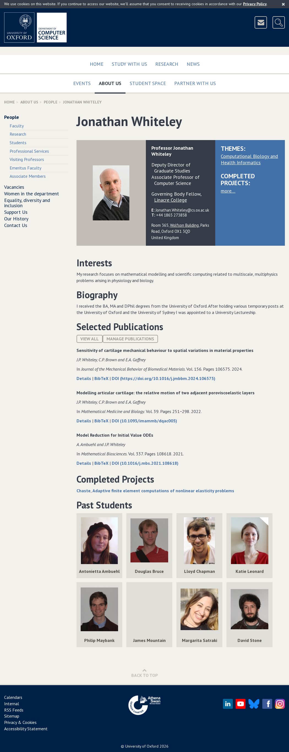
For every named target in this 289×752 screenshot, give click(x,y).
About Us (112, 82)
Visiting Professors (27, 159)
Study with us (129, 64)
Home (96, 64)
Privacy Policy (255, 3)
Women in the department (31, 193)
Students (18, 142)
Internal (11, 703)
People (51, 102)
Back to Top (144, 673)
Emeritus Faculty (25, 168)
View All (89, 338)
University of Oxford (142, 746)
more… (228, 191)
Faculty (17, 125)
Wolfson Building (184, 225)
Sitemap (11, 716)
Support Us (16, 212)
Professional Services (29, 151)
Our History (16, 218)
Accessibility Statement (26, 728)
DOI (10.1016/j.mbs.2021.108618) (145, 463)
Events (82, 83)
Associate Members (28, 176)
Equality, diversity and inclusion (27, 203)
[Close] (283, 4)
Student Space (148, 83)
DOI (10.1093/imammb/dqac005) (144, 420)
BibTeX (102, 378)
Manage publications (130, 338)
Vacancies (14, 187)
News (193, 64)
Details (84, 378)
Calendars (13, 697)
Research (166, 64)
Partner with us (195, 83)
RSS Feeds (13, 710)
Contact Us (15, 225)
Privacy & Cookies (20, 722)
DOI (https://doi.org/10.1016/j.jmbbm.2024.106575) (163, 378)
